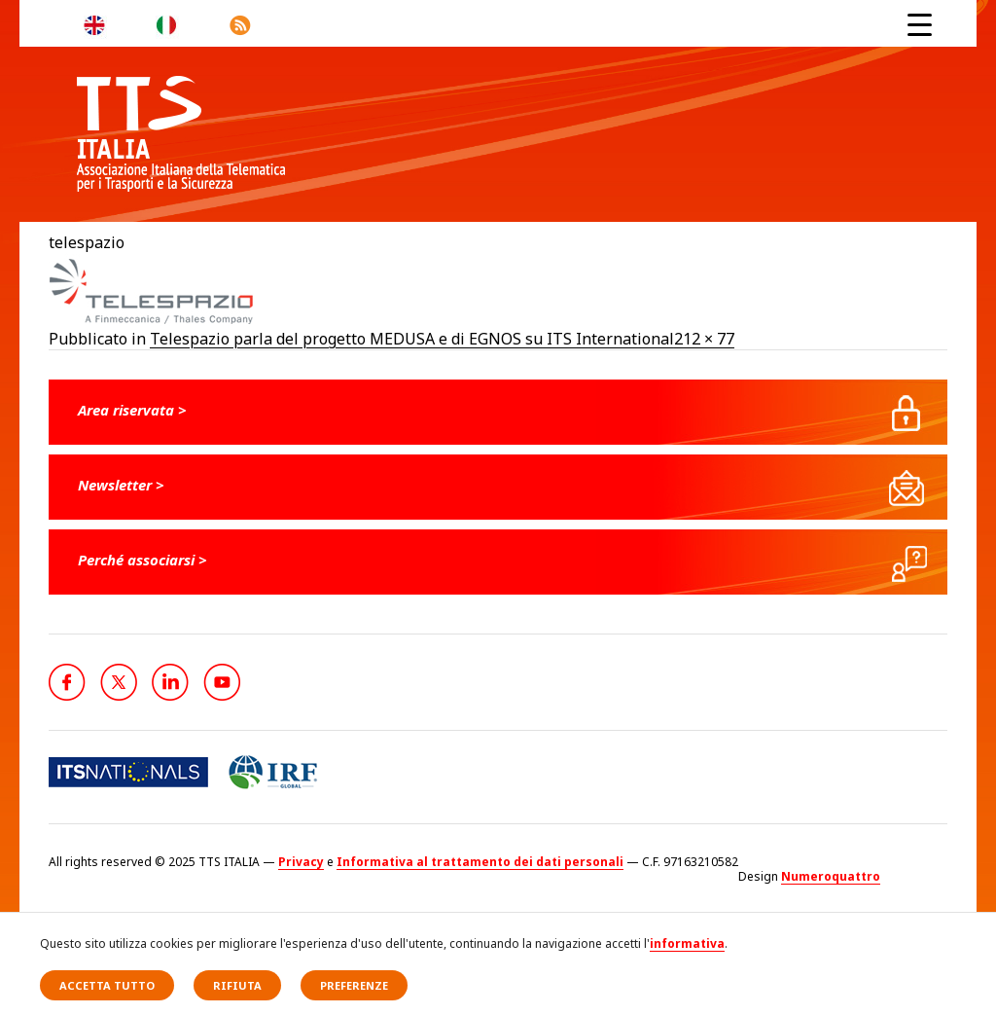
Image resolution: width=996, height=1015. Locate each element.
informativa (687, 943)
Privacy (301, 861)
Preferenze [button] (354, 985)
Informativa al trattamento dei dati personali (480, 861)
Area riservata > (132, 409)
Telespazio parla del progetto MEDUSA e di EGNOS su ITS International (412, 338)
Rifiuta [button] (237, 985)
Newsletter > (121, 484)
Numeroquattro (830, 876)
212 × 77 (704, 338)
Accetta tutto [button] (107, 985)
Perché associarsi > (142, 559)
